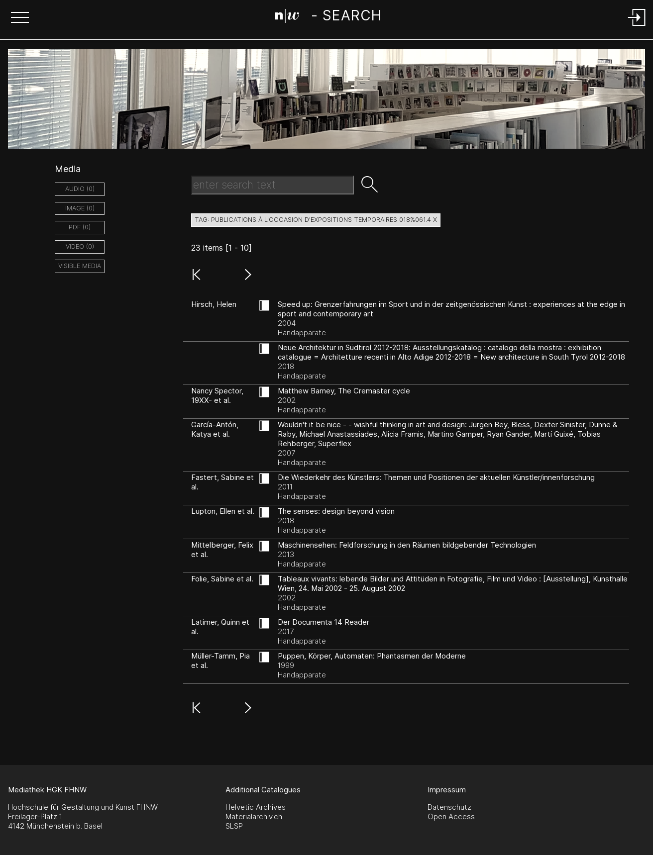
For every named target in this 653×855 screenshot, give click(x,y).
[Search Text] (272, 185)
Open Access (451, 816)
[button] (20, 18)
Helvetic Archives (255, 807)
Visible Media (79, 266)
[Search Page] (328, 17)
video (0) (80, 246)
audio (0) (80, 188)
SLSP (234, 826)
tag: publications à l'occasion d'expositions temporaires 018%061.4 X (316, 219)
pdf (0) (80, 227)
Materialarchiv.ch (253, 816)
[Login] (637, 26)
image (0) (80, 208)
